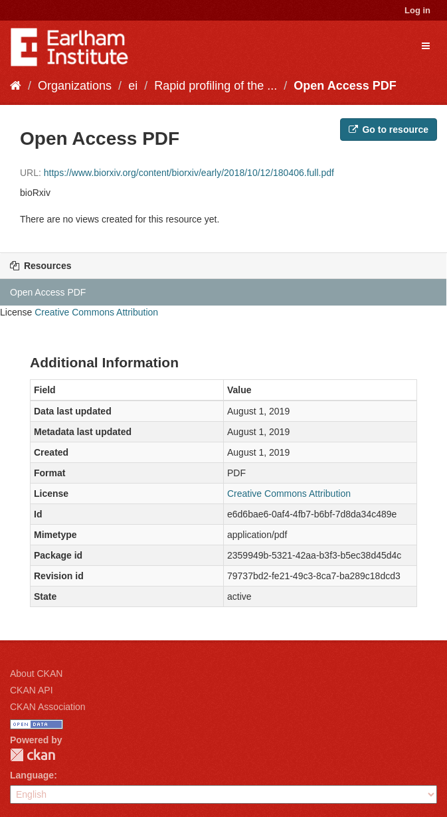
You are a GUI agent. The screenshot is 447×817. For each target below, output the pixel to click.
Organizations (75, 85)
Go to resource (388, 129)
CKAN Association (48, 706)
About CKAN (36, 673)
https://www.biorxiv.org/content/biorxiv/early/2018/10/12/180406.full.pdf (189, 172)
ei (132, 85)
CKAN (32, 755)
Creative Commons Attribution (96, 312)
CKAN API (31, 690)
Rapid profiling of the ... (215, 85)
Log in (417, 10)
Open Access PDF (345, 85)
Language (32, 775)
